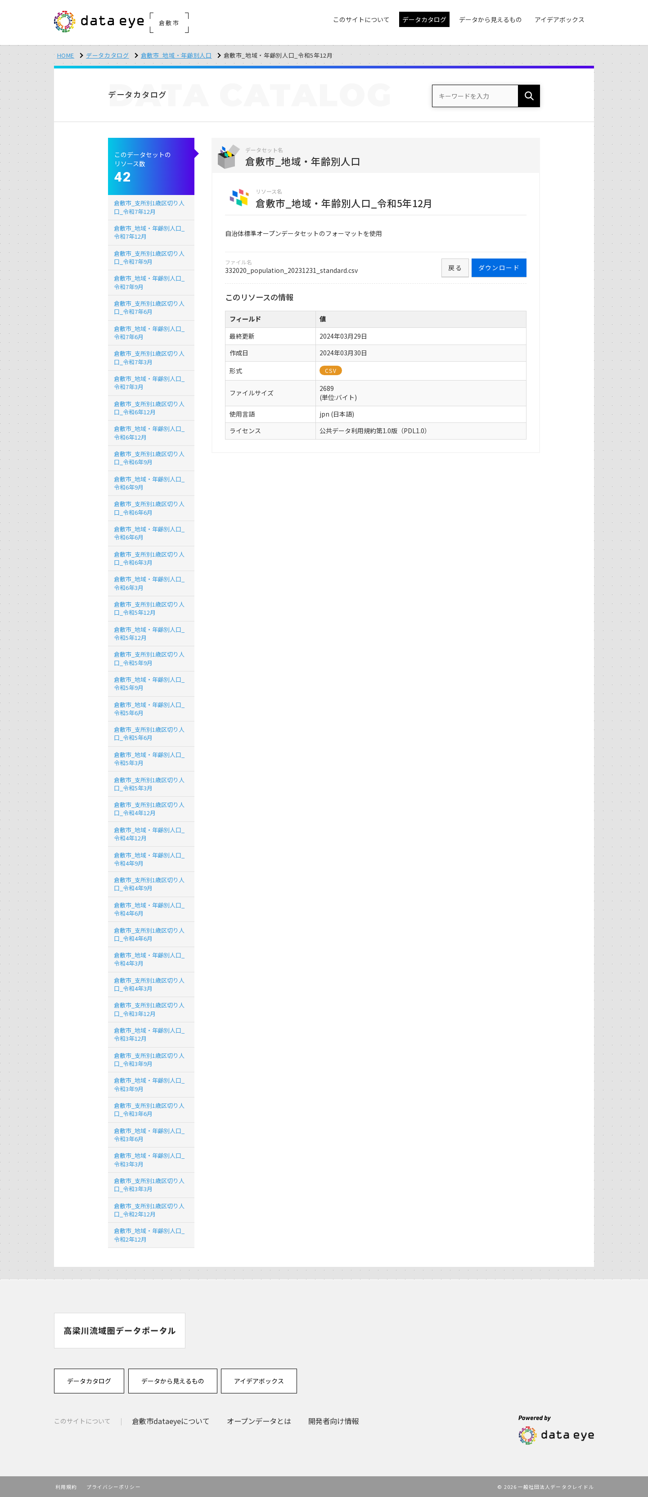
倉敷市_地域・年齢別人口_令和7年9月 (149, 282)
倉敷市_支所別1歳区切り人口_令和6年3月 (149, 558)
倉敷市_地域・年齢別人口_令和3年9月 (149, 1084)
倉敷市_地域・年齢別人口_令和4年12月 (149, 834)
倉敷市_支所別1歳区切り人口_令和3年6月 (149, 1109)
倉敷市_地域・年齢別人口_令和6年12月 (149, 432)
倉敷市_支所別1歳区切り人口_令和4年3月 (149, 984)
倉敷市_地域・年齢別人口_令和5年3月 (149, 758)
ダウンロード (499, 267)
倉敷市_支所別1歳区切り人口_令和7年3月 (149, 357)
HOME (66, 55)
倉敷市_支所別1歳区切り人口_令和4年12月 (149, 808)
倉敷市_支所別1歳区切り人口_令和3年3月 (149, 1184)
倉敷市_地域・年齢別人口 (176, 55)
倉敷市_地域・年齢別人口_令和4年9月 (149, 859)
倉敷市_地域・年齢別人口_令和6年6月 (149, 533)
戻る (455, 267)
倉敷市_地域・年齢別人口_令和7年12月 (149, 232)
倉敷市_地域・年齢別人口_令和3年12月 (149, 1034)
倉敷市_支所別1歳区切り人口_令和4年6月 (149, 934)
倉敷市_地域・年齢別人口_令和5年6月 (149, 708)
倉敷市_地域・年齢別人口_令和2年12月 (149, 1234)
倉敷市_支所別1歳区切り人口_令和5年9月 (149, 658)
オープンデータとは (259, 1420)
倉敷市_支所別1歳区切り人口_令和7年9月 (149, 257)
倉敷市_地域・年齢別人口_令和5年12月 (149, 633)
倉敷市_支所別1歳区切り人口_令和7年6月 (149, 307)
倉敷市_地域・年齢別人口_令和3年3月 (149, 1159)
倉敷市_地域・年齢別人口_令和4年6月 (149, 909)
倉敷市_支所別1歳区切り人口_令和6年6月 (149, 507)
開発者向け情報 (333, 1420)
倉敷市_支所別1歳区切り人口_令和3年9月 (149, 1059)
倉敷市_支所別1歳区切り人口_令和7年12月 (149, 207)
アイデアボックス (259, 1380)
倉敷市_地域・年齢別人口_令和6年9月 (149, 483)
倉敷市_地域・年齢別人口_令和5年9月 (149, 683)
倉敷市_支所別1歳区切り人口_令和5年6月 (149, 733)
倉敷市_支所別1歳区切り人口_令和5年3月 (149, 784)
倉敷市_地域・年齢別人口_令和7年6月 (149, 332)
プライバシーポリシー (113, 1486)
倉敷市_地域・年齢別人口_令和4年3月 (149, 959)
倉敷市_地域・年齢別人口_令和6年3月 (149, 583)
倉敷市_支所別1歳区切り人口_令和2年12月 (149, 1210)
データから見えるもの (172, 1380)
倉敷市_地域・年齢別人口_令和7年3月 (149, 382)
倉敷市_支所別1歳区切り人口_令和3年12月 (149, 1009)
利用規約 (66, 1486)
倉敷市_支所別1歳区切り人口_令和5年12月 (149, 608)
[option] (120, 1330)
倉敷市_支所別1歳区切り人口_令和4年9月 (149, 884)
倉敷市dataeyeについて (171, 1420)
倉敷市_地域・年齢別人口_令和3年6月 (149, 1134)
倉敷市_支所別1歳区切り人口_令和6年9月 (149, 457)
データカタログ (107, 55)
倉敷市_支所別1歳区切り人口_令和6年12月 (149, 407)
